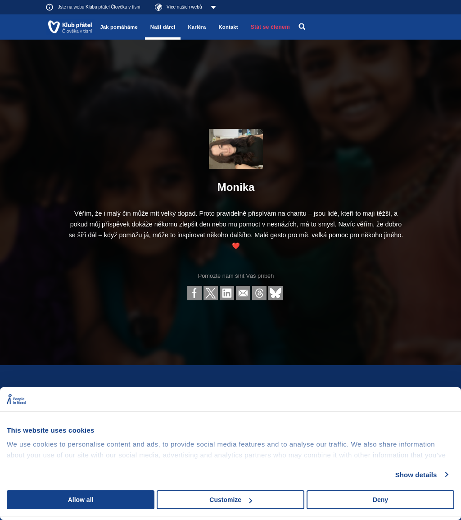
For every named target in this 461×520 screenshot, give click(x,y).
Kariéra (197, 27)
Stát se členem (270, 27)
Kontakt (228, 27)
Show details (416, 475)
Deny (380, 499)
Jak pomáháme (118, 27)
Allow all (81, 499)
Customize (230, 499)
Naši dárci (163, 27)
